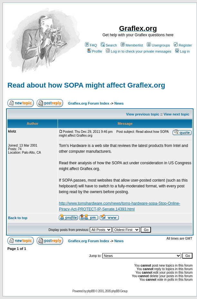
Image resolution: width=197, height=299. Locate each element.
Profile (94, 51)
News (119, 103)
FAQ (91, 45)
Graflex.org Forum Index (88, 103)
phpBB (91, 291)
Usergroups (158, 45)
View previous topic (142, 114)
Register (183, 45)
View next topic (176, 114)
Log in (182, 51)
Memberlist (132, 45)
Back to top (17, 218)
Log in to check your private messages (138, 51)
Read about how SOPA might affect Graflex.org (86, 85)
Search (109, 45)
